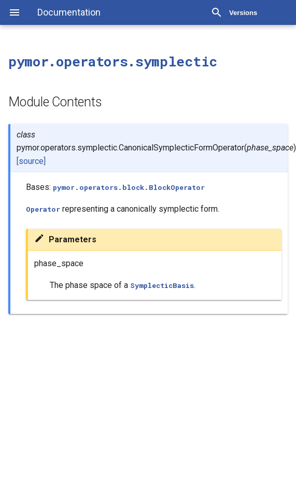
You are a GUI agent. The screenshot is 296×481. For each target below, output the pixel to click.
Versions (243, 13)
